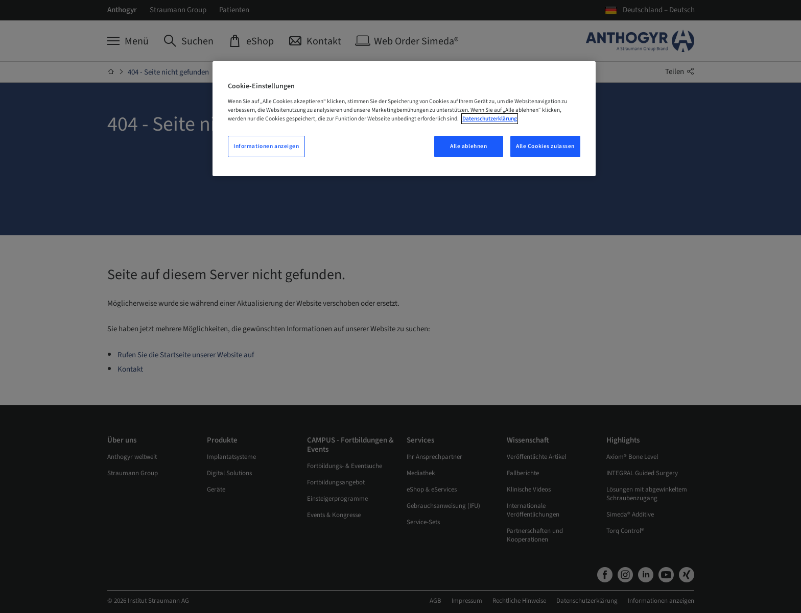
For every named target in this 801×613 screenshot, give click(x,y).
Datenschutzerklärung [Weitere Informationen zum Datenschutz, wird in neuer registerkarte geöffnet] (489, 118)
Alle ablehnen (468, 146)
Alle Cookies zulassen (545, 146)
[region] (404, 118)
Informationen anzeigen (266, 146)
